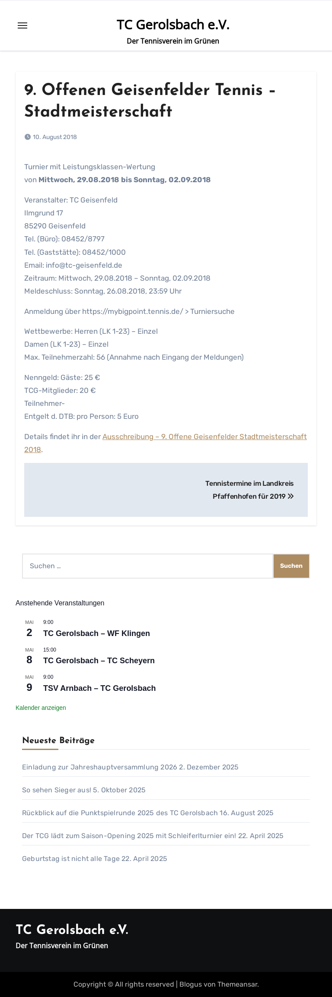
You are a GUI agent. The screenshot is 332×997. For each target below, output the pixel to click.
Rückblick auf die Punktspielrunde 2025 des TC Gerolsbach (120, 813)
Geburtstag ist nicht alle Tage (71, 859)
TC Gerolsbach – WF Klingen (96, 633)
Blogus (190, 984)
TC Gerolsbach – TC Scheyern (99, 660)
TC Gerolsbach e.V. (173, 24)
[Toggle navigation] (22, 25)
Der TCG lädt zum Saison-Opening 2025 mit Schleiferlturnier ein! (129, 836)
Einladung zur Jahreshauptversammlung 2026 (99, 767)
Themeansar (237, 984)
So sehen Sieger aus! (56, 790)
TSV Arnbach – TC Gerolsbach (99, 688)
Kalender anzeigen (41, 707)
